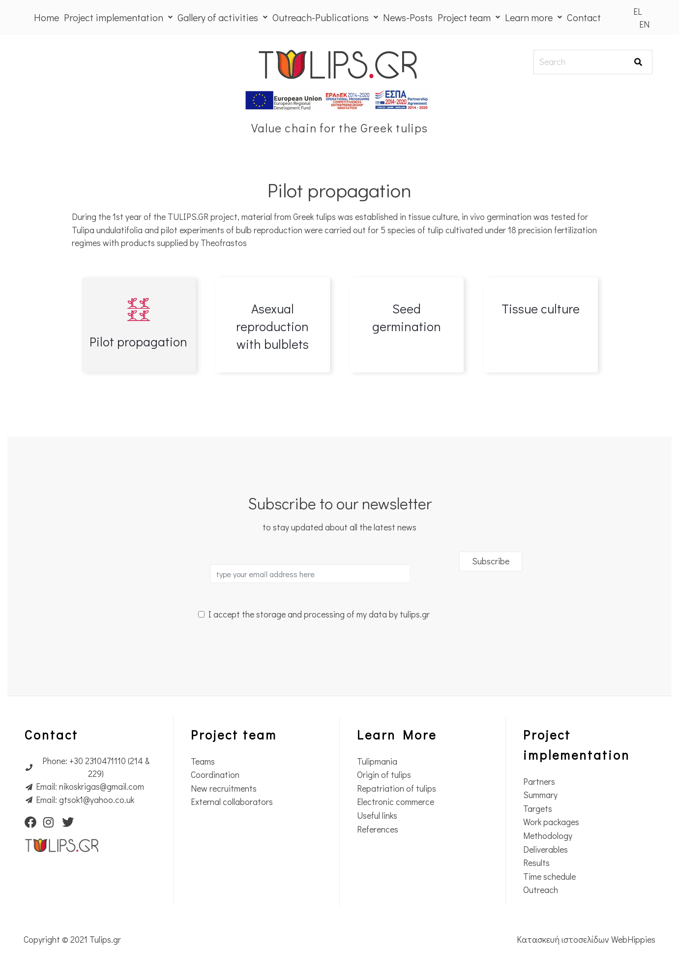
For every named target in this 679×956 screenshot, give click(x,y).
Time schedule (549, 876)
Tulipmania (377, 761)
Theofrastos (225, 242)
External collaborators (232, 801)
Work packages (551, 822)
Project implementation (118, 17)
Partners (539, 781)
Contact (584, 17)
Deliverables (545, 849)
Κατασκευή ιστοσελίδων (564, 939)
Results (536, 862)
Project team (469, 17)
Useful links (377, 815)
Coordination (215, 774)
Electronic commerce (395, 801)
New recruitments (224, 788)
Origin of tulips (384, 774)
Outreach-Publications (325, 17)
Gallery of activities (222, 17)
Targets (537, 808)
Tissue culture (541, 308)
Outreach (540, 889)
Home (46, 17)
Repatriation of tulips (396, 788)
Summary (540, 795)
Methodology (547, 835)
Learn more (533, 17)
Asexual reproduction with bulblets (272, 326)
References (377, 829)
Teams (203, 761)
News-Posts (408, 17)
